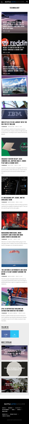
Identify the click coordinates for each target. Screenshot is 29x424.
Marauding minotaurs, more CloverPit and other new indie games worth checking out (12, 235)
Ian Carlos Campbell (12, 313)
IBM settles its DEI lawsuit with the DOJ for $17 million (14, 123)
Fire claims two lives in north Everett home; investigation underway (14, 385)
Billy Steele (10, 165)
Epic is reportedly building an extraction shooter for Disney (12, 310)
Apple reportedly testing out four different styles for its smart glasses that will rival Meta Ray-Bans (14, 352)
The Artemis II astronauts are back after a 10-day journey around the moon (14, 272)
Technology (4, 126)
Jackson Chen (11, 126)
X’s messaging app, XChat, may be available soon (13, 199)
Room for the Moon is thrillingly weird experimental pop (14, 369)
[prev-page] (22, 348)
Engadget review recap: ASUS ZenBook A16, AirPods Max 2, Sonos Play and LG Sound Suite (13, 161)
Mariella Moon (11, 202)
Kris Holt (10, 239)
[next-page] (25, 348)
